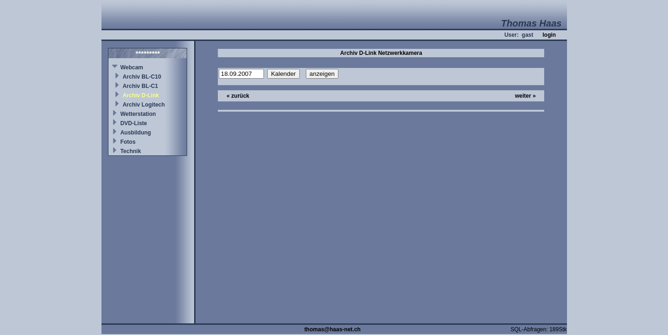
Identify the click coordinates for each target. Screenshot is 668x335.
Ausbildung (135, 132)
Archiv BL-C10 (141, 77)
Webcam (131, 67)
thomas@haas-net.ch (332, 329)
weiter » (525, 96)
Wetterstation (137, 114)
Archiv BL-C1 (140, 86)
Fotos (127, 142)
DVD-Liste (133, 123)
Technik (130, 151)
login (549, 35)
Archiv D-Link (140, 95)
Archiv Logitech (143, 104)
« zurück (238, 96)
